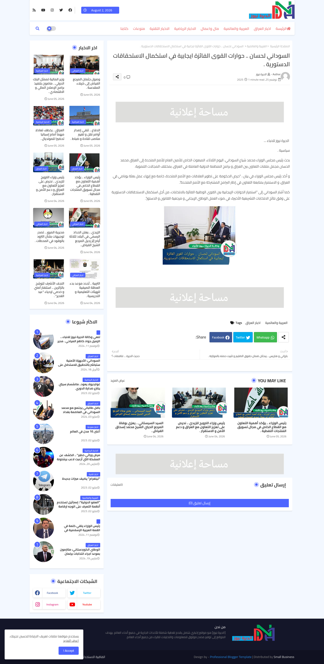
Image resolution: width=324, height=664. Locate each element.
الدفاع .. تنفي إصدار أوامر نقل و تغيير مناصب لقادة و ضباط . (85, 134)
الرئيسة (281, 28)
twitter (87, 592)
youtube (87, 604)
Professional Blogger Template (231, 657)
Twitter (240, 337)
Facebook (218, 337)
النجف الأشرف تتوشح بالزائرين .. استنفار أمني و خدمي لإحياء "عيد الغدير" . (49, 289)
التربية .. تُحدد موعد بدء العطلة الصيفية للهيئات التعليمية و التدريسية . (85, 289)
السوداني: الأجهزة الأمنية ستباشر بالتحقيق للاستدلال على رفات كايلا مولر (79, 364)
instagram (52, 604)
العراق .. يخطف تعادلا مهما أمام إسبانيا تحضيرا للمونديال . (49, 134)
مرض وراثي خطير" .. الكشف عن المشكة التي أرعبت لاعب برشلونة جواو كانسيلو (78, 459)
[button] (37, 28)
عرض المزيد (118, 380)
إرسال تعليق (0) (200, 503)
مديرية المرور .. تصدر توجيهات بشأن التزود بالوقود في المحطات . (49, 236)
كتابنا (124, 28)
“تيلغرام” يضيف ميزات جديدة (81, 478)
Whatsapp (262, 337)
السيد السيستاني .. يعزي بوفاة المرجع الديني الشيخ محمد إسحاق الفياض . (139, 427)
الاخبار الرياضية (185, 28)
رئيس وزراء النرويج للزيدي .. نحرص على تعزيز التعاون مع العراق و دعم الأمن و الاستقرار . (200, 427)
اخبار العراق (262, 28)
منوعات (139, 28)
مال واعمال (210, 28)
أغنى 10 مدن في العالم (85, 431)
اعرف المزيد (71, 641)
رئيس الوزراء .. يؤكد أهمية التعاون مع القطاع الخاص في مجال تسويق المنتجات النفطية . (262, 427)
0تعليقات (117, 484)
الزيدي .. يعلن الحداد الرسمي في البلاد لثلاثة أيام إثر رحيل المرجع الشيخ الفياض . (84, 238)
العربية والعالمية (236, 28)
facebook (52, 592)
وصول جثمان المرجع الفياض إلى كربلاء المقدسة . (86, 83)
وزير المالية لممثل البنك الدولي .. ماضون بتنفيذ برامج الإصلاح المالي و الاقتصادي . (48, 85)
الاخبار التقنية (160, 28)
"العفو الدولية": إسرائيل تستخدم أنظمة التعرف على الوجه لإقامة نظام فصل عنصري (78, 506)
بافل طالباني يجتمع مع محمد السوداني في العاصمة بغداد (80, 410)
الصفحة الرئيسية (280, 46)
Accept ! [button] (68, 651)
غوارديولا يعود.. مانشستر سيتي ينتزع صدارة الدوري (79, 386)
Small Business (284, 657)
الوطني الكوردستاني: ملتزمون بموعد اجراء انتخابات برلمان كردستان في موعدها (80, 553)
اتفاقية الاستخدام (93, 657)
